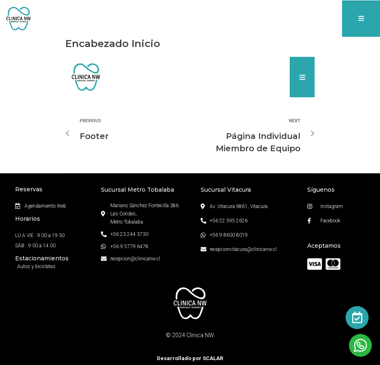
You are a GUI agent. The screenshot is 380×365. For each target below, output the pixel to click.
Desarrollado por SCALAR (190, 358)
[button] (361, 19)
